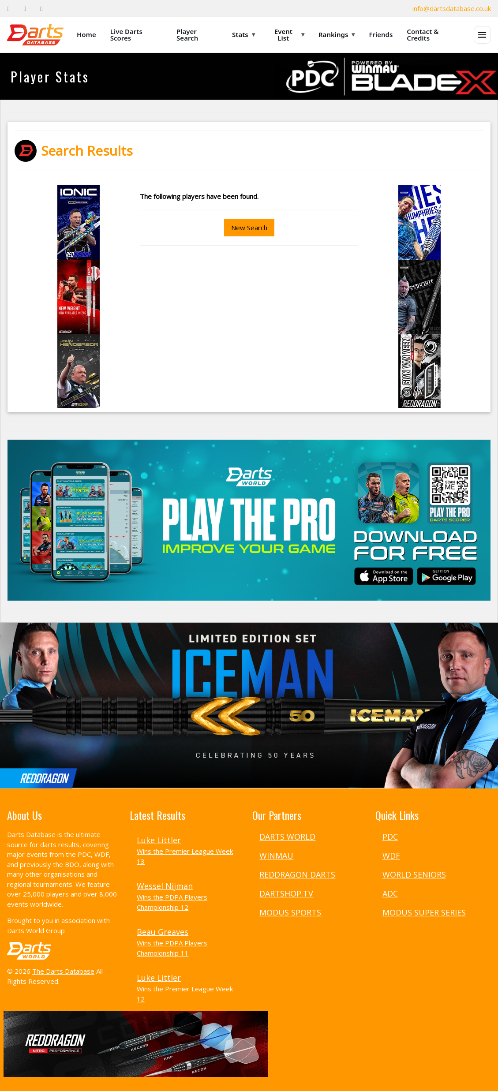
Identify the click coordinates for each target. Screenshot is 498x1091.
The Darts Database (63, 971)
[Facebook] (8, 8)
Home (86, 34)
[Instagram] (41, 8)
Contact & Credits (422, 34)
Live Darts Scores (126, 34)
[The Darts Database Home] (35, 35)
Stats (243, 34)
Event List (289, 34)
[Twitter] (24, 8)
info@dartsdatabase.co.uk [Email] (451, 8)
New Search (249, 227)
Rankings (336, 34)
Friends (381, 34)
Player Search (187, 34)
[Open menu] (482, 35)
